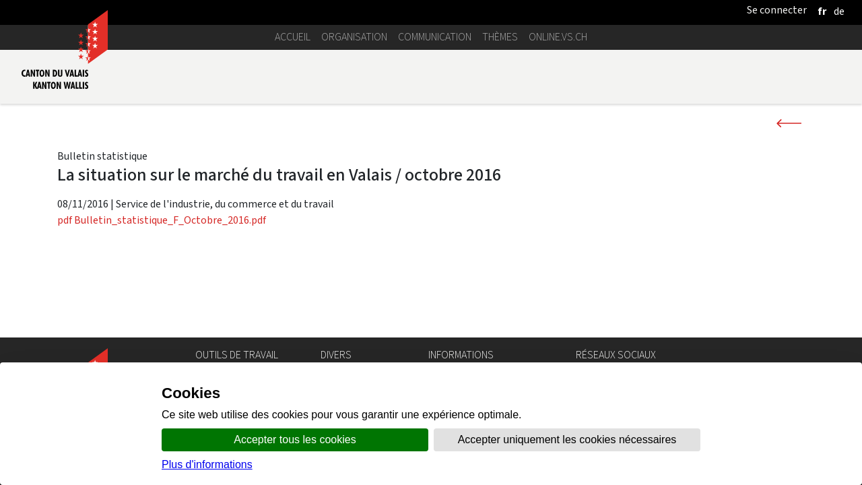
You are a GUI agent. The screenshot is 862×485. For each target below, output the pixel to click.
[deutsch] (839, 11)
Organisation (354, 37)
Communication (434, 37)
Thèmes (500, 37)
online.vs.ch (558, 37)
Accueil (292, 37)
